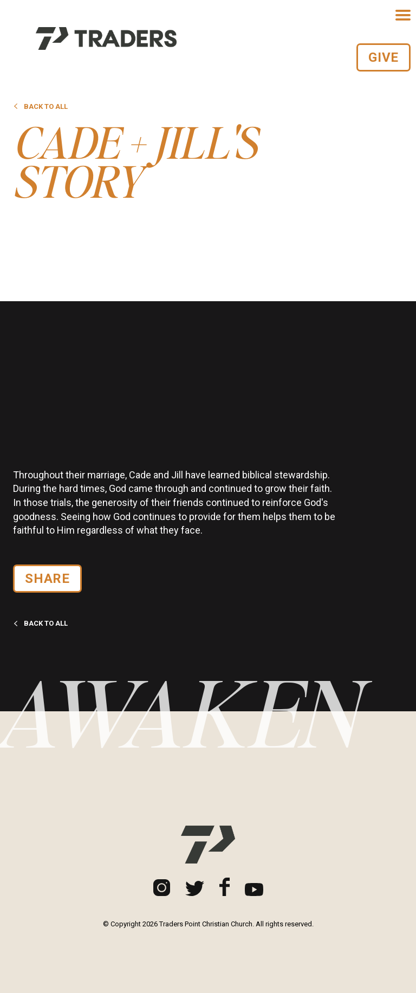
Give (383, 57)
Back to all (40, 106)
